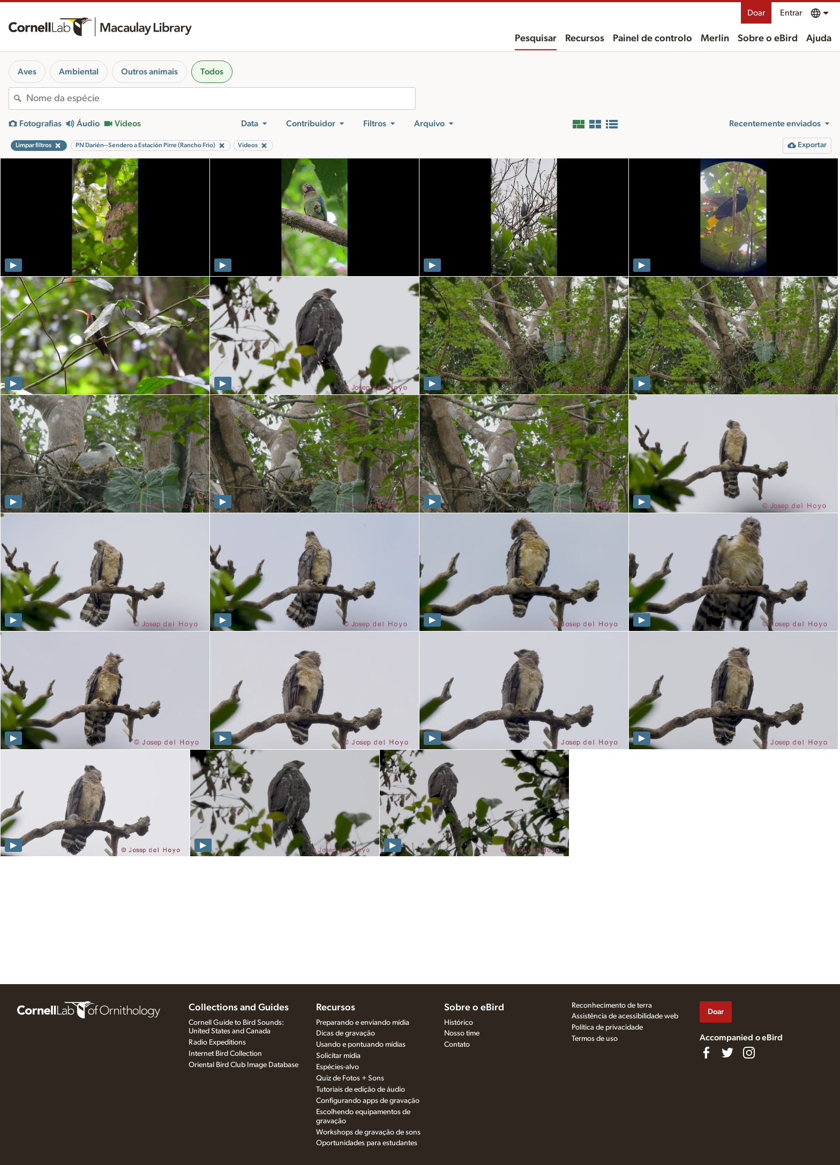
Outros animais (149, 71)
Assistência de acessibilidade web (625, 1016)
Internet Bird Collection (225, 1053)
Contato (457, 1044)
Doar (756, 13)
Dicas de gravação (345, 1033)
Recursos (584, 38)
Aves (27, 71)
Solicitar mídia (338, 1056)
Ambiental (79, 71)
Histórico (458, 1022)
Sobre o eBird (768, 38)
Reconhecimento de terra (612, 1005)
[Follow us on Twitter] (727, 1052)
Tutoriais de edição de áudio (360, 1089)
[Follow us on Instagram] (748, 1052)
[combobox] (220, 98)
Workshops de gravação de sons (368, 1132)
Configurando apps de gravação (367, 1101)
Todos (211, 71)
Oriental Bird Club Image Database (243, 1065)
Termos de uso (595, 1038)
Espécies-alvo (337, 1067)
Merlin (715, 38)
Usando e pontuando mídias (361, 1044)
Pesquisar (536, 38)
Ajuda (818, 38)
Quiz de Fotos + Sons (350, 1078)
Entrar (791, 13)
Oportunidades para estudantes (366, 1143)
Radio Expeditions (217, 1042)
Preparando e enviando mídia (362, 1022)
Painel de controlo (652, 38)
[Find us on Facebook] (706, 1052)
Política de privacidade (607, 1027)
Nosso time (461, 1033)
